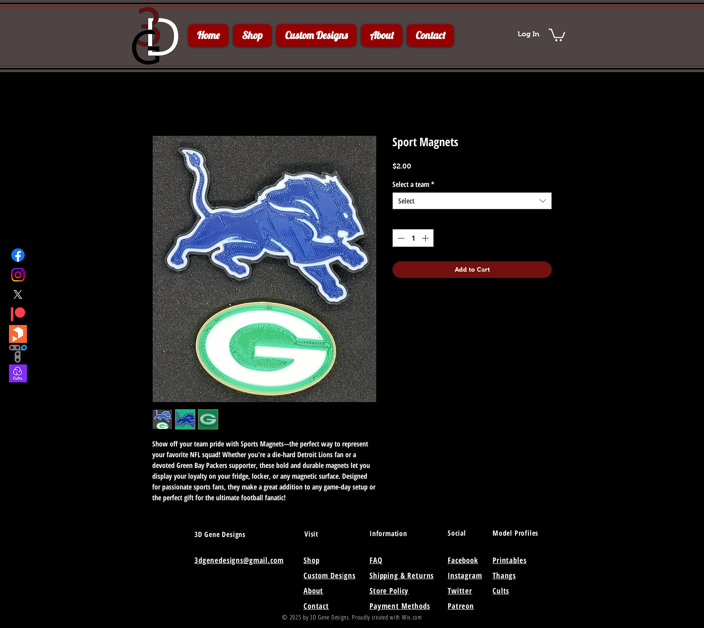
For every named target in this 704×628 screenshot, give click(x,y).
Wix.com (412, 617)
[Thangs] (18, 354)
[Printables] (18, 334)
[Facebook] (18, 255)
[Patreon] (18, 314)
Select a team (413, 184)
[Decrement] (400, 238)
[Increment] (426, 238)
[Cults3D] (18, 373)
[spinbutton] (413, 238)
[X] (18, 294)
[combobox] (472, 200)
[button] (557, 34)
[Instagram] (18, 275)
